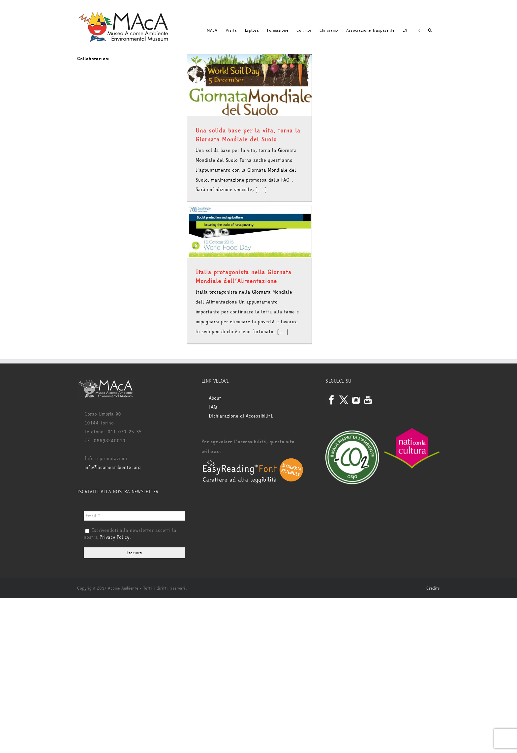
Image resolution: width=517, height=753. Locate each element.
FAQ (213, 407)
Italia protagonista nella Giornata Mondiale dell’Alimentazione (243, 276)
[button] (430, 30)
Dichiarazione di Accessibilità (241, 416)
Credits (433, 588)
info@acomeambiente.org (112, 467)
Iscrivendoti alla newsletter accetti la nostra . (130, 534)
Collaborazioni (93, 58)
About (215, 398)
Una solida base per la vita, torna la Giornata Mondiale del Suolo (248, 135)
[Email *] (134, 516)
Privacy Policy (114, 537)
